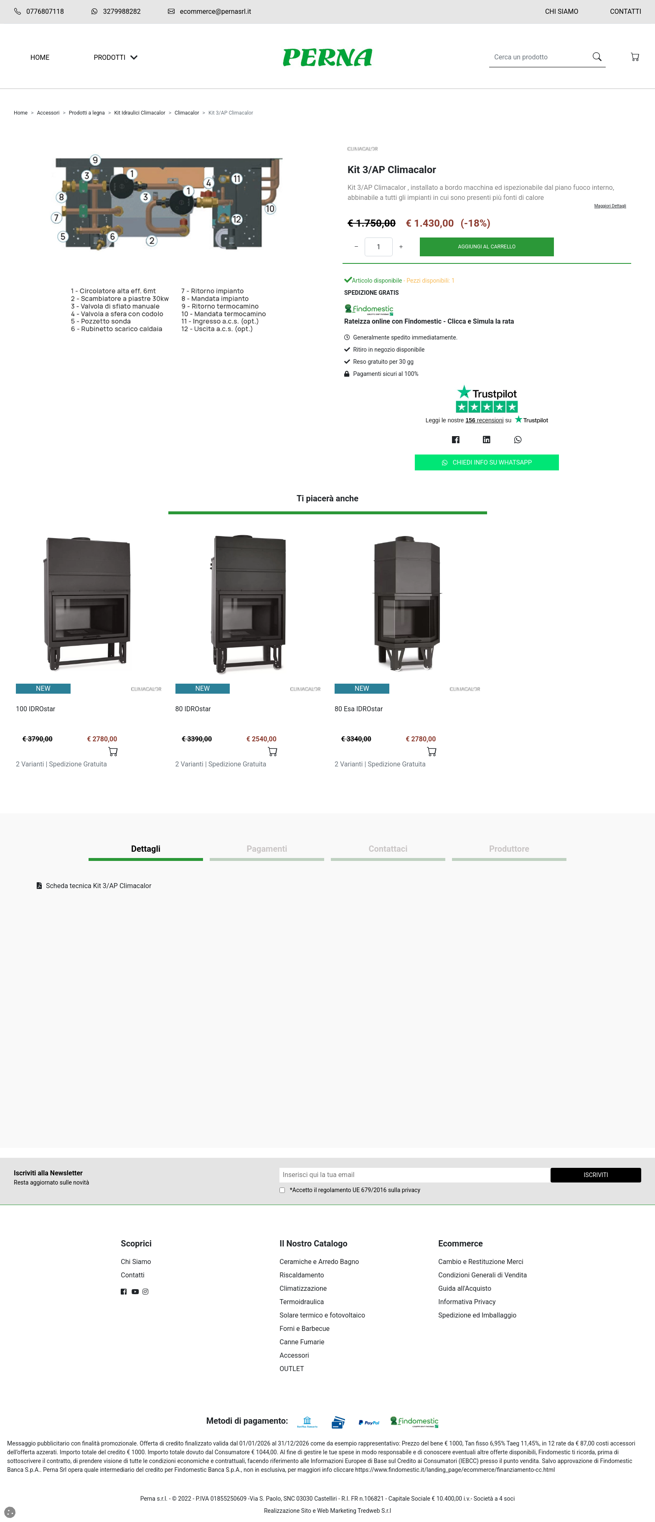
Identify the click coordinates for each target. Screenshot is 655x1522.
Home (21, 113)
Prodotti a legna (87, 113)
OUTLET (291, 1369)
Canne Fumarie (301, 1342)
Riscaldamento (301, 1275)
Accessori (48, 113)
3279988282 (116, 11)
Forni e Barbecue (304, 1329)
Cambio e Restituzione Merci (480, 1262)
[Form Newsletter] (415, 1175)
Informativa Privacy (466, 1302)
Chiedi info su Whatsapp (487, 462)
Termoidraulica (301, 1302)
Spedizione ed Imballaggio (477, 1315)
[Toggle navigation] (134, 57)
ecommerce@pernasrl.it (209, 12)
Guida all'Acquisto (464, 1288)
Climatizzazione (303, 1288)
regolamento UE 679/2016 (352, 1190)
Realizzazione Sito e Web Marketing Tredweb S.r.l (327, 1510)
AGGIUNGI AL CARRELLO (487, 246)
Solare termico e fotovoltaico (322, 1315)
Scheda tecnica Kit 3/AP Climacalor (94, 886)
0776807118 (39, 12)
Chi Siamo (562, 11)
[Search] (536, 57)
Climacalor (187, 113)
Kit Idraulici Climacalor (139, 113)
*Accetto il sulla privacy (355, 1190)
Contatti (625, 11)
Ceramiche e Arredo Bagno (319, 1262)
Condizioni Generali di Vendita (482, 1275)
